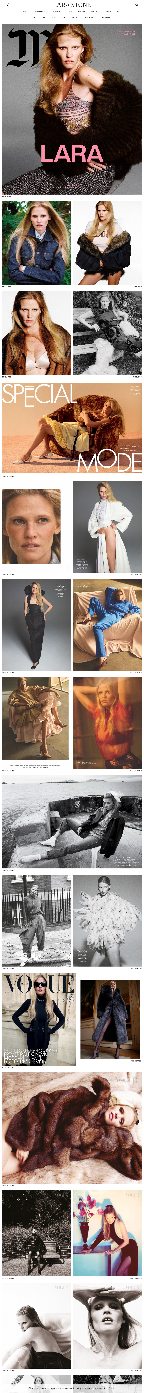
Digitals (56, 12)
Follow (107, 12)
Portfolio (40, 12)
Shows (81, 12)
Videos (94, 12)
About (26, 12)
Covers (69, 12)
